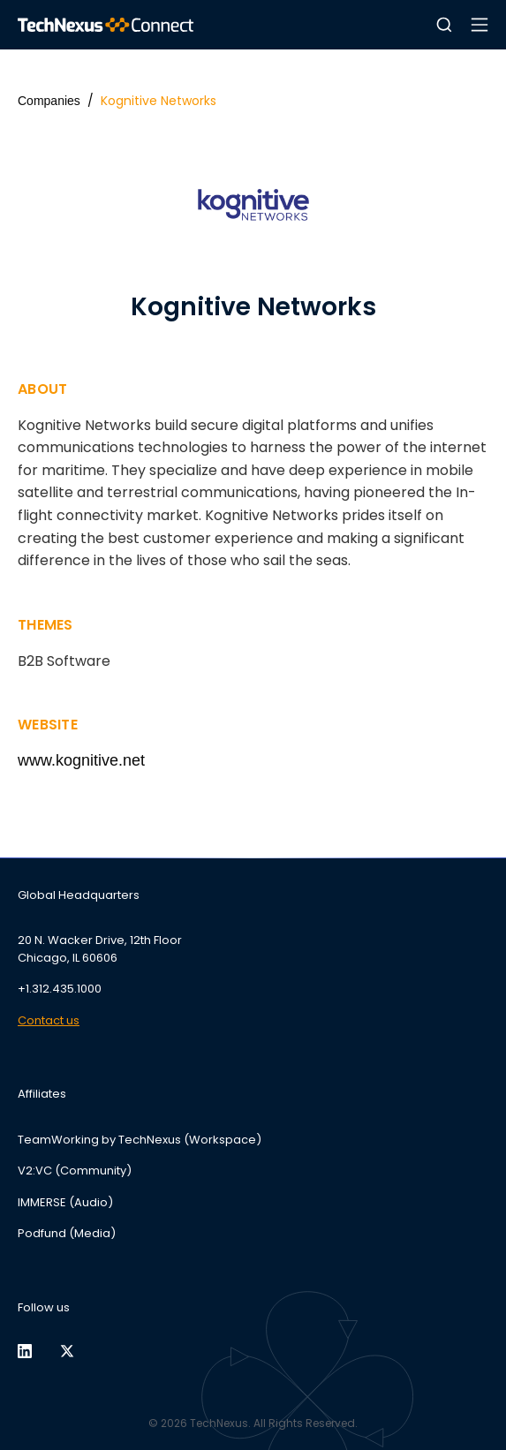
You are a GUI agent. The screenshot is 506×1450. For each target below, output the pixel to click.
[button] (444, 25)
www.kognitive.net (81, 760)
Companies (49, 101)
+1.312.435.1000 (60, 988)
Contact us (48, 1020)
